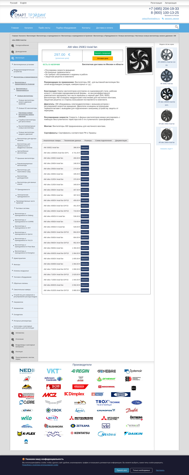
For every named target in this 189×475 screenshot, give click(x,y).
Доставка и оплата (104, 28)
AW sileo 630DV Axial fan (53, 259)
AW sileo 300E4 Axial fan (53, 174)
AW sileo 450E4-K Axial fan (54, 227)
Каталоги (29, 28)
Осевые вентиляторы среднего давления (26, 133)
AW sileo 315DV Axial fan (53, 179)
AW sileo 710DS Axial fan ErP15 (56, 269)
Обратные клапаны (21, 283)
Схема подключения (103, 141)
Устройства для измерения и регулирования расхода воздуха (25, 296)
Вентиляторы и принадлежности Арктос (24, 233)
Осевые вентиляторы (25, 96)
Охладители (18, 314)
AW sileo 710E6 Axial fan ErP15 (56, 280)
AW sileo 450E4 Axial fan (53, 222)
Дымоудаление (19, 52)
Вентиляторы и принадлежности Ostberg (24, 214)
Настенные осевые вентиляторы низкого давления (26, 114)
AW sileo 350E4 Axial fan (53, 195)
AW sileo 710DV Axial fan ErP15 (56, 274)
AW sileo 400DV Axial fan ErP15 (56, 200)
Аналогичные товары (52, 141)
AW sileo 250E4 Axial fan (53, 169)
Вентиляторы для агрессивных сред (23, 171)
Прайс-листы (44, 28)
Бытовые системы (22, 208)
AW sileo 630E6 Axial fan (53, 264)
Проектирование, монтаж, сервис (22, 358)
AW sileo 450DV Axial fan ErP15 (56, 211)
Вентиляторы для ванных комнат (26, 183)
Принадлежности (23, 189)
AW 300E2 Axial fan (51, 147)
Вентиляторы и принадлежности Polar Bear (25, 246)
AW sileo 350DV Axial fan (53, 190)
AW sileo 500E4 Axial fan (53, 237)
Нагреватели (18, 302)
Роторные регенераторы (22, 321)
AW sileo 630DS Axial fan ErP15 (56, 253)
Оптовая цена (102, 58)
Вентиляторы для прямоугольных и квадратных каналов (24, 145)
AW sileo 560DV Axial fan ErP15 (56, 243)
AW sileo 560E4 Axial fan (53, 248)
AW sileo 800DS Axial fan (53, 285)
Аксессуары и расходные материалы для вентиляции (24, 327)
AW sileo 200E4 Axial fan (53, 163)
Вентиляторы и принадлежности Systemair (24, 83)
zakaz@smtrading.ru (151, 19)
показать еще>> (166, 149)
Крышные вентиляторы (25, 158)
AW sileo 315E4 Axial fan (53, 185)
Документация (121, 141)
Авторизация (170, 3)
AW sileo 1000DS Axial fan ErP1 (56, 153)
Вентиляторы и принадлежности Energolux (25, 252)
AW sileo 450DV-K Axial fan (54, 216)
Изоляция (17, 352)
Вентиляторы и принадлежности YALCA (24, 239)
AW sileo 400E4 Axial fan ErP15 (56, 206)
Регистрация (156, 3)
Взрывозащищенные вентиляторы (24, 164)
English (23, 3)
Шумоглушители (20, 258)
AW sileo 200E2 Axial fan (53, 158)
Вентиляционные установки (24, 64)
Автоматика (17, 333)
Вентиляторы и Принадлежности (22, 89)
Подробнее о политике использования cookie (40, 465)
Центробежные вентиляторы (22, 152)
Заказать (84, 147)
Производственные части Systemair (25, 202)
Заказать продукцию (103, 53)
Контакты (86, 28)
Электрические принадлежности (23, 196)
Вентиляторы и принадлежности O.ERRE (24, 221)
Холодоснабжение (20, 45)
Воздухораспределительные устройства (24, 70)
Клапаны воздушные (21, 271)
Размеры (88, 141)
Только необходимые (141, 470)
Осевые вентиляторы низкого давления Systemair (26, 102)
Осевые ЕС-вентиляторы (28, 108)
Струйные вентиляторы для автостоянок (27, 121)
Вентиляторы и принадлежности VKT (23, 227)
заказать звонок (172, 19)
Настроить (160, 470)
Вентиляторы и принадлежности (25, 77)
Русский (13, 3)
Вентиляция (17, 58)
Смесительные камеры (22, 289)
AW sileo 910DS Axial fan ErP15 (56, 290)
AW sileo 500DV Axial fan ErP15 (56, 232)
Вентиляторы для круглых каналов (26, 139)
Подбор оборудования (66, 28)
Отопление (17, 339)
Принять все (122, 470)
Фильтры (17, 264)
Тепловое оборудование (22, 277)
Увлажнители (18, 308)
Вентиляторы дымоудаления (22, 177)
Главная (15, 28)
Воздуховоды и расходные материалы (23, 346)
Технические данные (72, 141)
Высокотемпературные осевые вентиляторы (27, 127)
